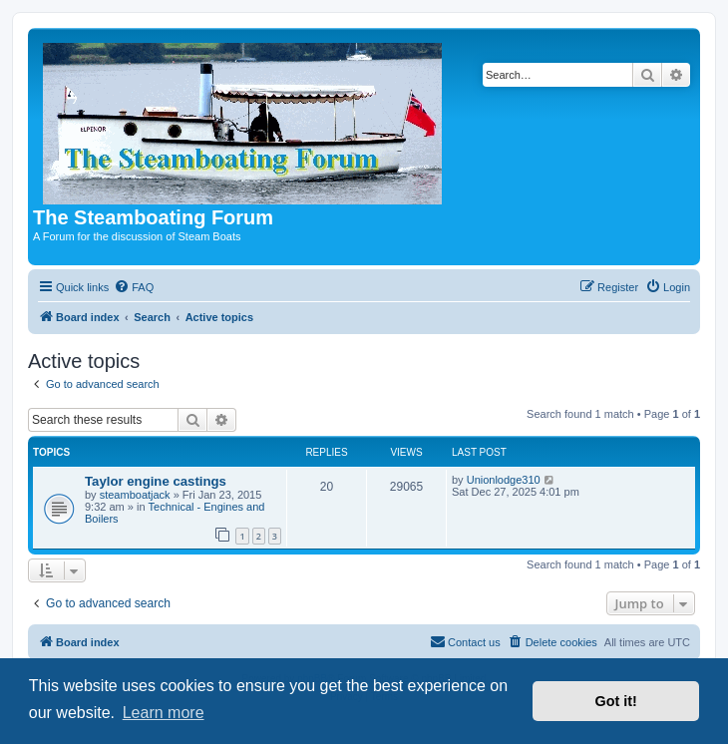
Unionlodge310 (504, 480)
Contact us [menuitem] (465, 641)
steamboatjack (135, 495)
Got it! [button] (616, 701)
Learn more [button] (163, 712)
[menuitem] (134, 287)
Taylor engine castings (155, 481)
